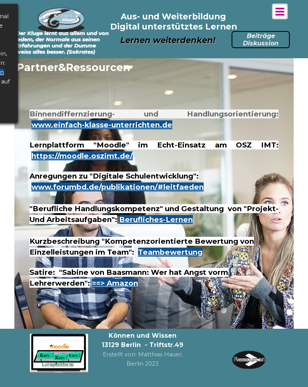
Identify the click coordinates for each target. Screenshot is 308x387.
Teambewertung (170, 252)
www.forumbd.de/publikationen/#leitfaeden (117, 186)
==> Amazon (115, 283)
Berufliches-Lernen (156, 219)
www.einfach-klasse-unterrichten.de (101, 124)
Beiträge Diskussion (261, 39)
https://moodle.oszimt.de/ (82, 155)
